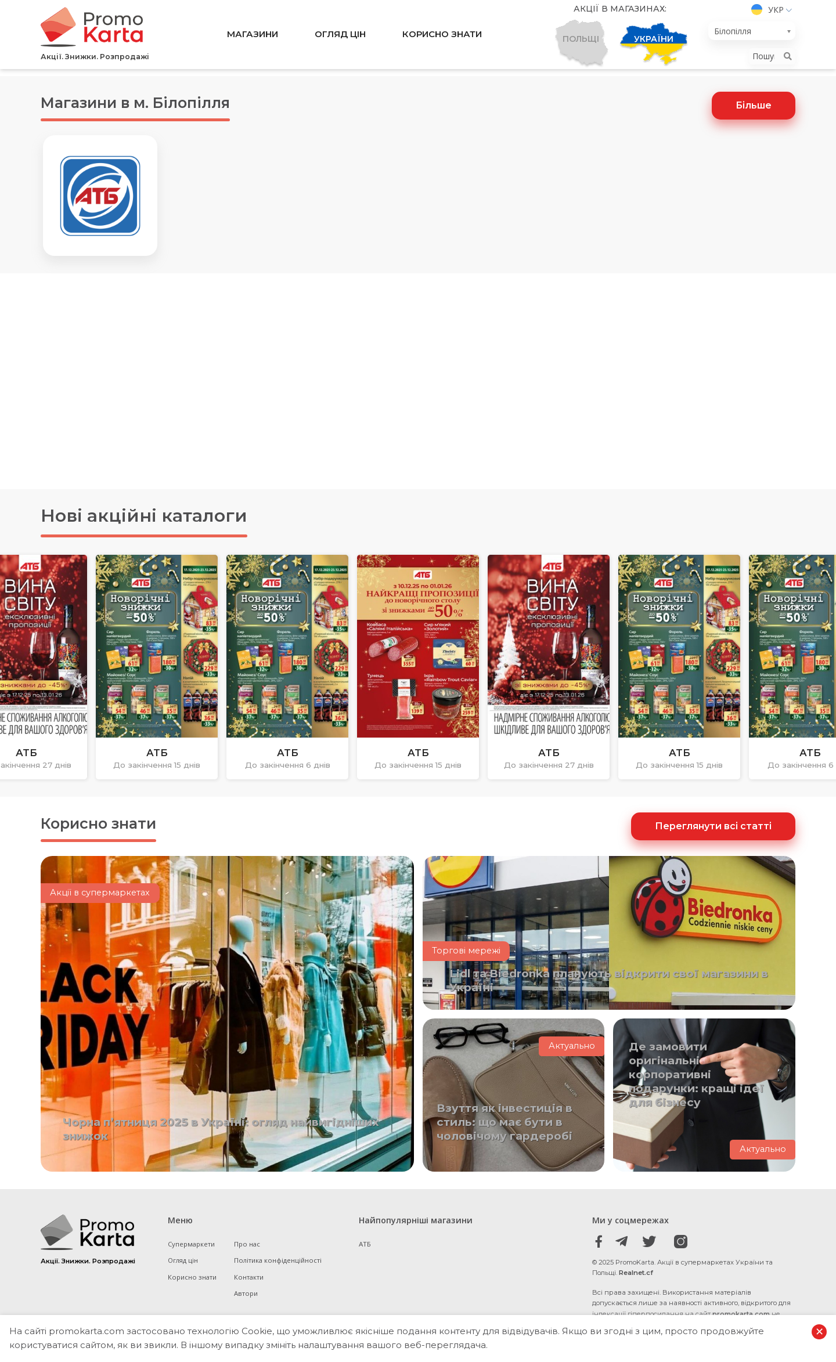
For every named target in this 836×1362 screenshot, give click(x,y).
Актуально (572, 1051)
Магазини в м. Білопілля (155, 102)
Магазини (243, 38)
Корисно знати (449, 38)
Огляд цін (338, 38)
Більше (754, 106)
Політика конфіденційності (279, 1266)
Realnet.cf (636, 1278)
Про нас (248, 1249)
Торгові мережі (467, 956)
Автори (247, 1299)
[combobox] (751, 34)
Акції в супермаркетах (101, 906)
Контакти (250, 1282)
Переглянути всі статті (713, 830)
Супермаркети (192, 1249)
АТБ (365, 1249)
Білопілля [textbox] (732, 34)
